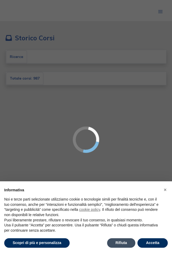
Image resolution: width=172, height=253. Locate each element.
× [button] (165, 190)
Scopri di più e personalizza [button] (37, 243)
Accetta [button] (152, 243)
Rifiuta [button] (121, 243)
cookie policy (89, 209)
